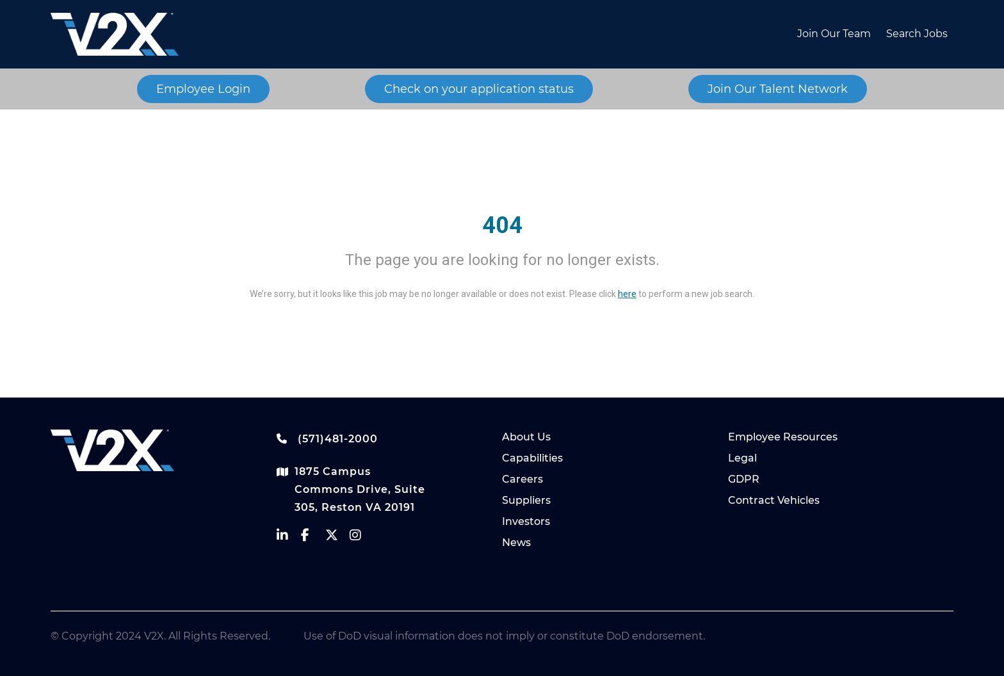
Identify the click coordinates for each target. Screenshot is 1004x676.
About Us (526, 437)
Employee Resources (783, 437)
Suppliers (526, 500)
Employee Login (203, 89)
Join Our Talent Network (778, 89)
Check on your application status (479, 89)
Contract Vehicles (774, 500)
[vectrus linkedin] (289, 538)
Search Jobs (917, 34)
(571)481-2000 (327, 438)
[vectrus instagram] (362, 538)
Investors (526, 521)
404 (502, 225)
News (516, 542)
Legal (742, 458)
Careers (522, 479)
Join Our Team (834, 34)
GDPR (743, 479)
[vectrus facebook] (313, 538)
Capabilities (532, 458)
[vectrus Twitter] (337, 538)
